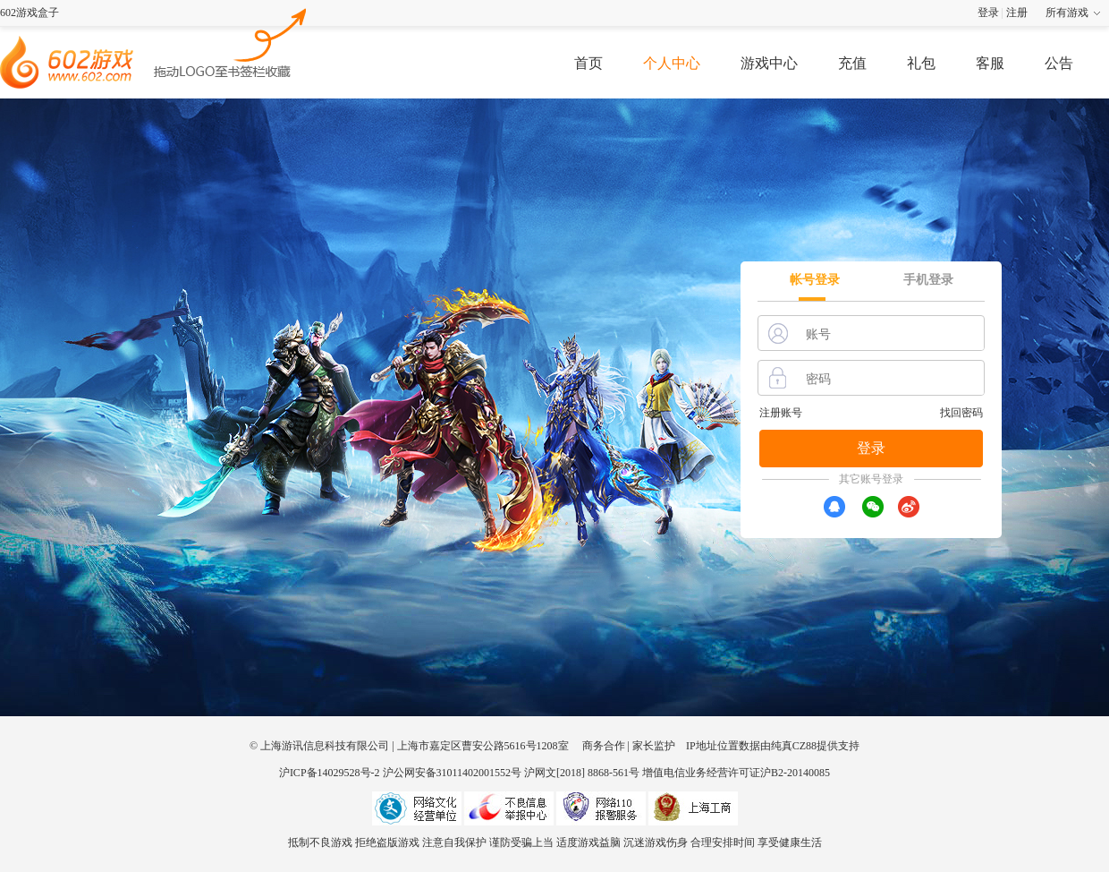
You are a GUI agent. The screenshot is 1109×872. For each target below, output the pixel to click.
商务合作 (603, 745)
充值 (852, 63)
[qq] (834, 506)
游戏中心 (769, 63)
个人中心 (671, 63)
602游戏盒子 (29, 12)
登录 (988, 12)
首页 (588, 63)
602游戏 (231, 41)
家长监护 (653, 745)
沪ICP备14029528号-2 (329, 772)
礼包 (921, 63)
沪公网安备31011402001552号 (452, 772)
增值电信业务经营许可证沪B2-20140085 (736, 772)
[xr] (908, 506)
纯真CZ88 (794, 745)
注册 (1017, 12)
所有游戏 (1067, 12)
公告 (1059, 63)
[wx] (873, 506)
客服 (990, 63)
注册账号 (780, 412)
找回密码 (961, 412)
